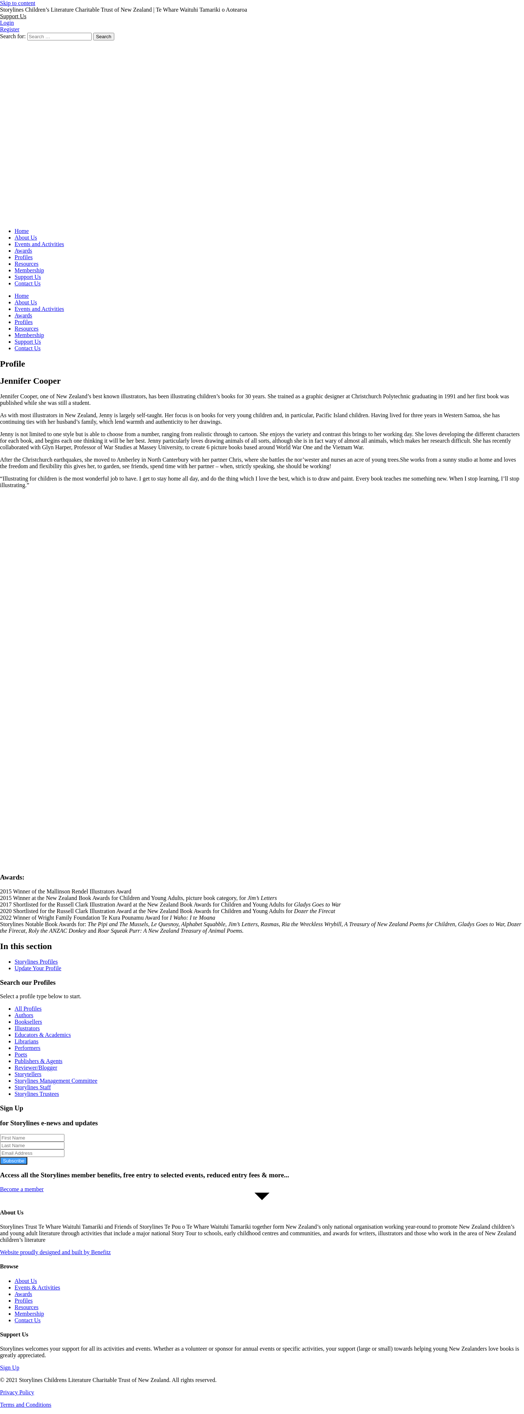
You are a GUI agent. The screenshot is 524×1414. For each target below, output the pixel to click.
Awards (23, 251)
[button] (13, 16)
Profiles (24, 257)
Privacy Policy (17, 1392)
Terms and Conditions (25, 1405)
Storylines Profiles (36, 962)
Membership (29, 270)
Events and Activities (39, 244)
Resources (27, 264)
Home (22, 231)
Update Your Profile (38, 968)
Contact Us (28, 283)
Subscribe (13, 1161)
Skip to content (17, 3)
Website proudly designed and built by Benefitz (55, 1252)
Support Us (28, 277)
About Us (26, 237)
